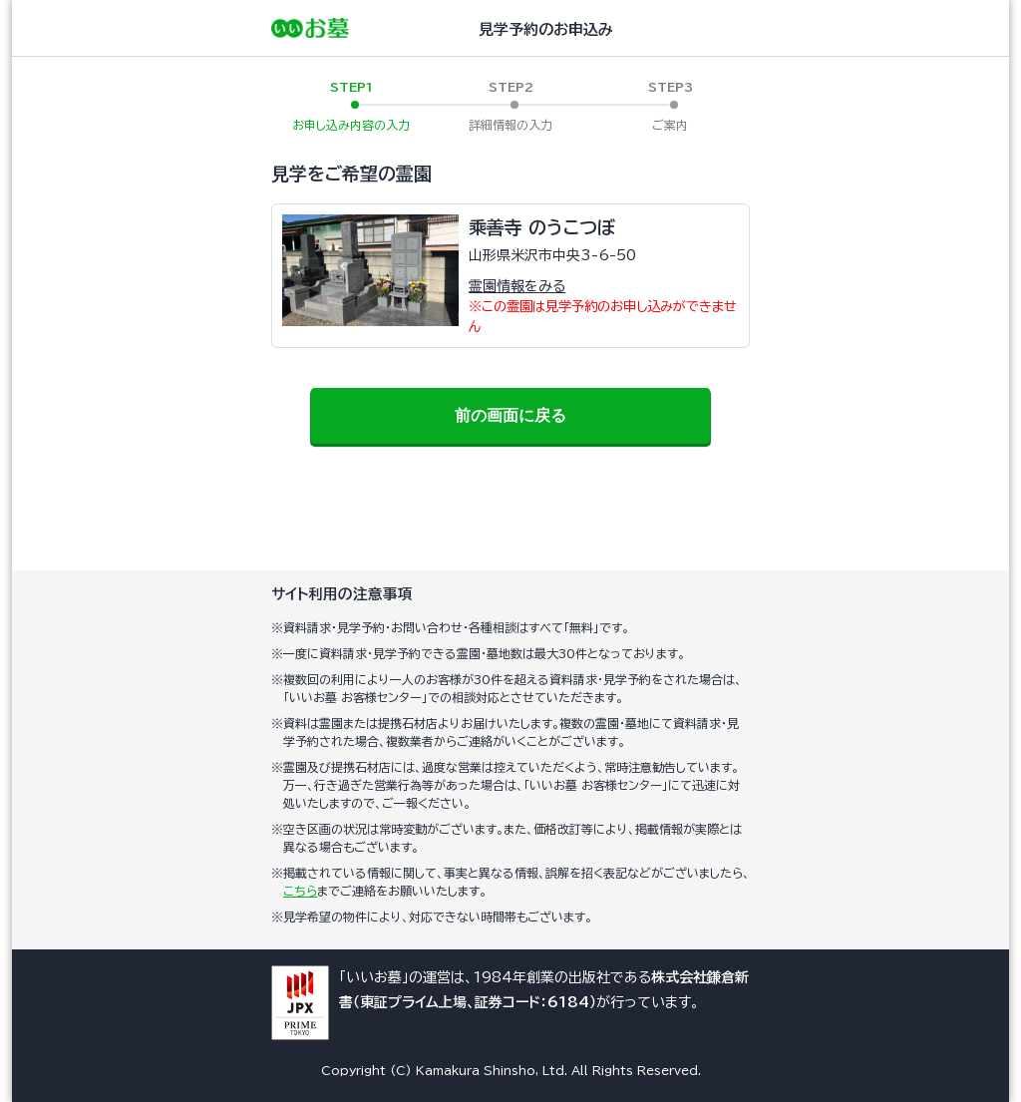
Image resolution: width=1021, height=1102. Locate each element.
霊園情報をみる (517, 286)
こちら (300, 891)
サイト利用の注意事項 (342, 593)
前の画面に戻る (510, 415)
